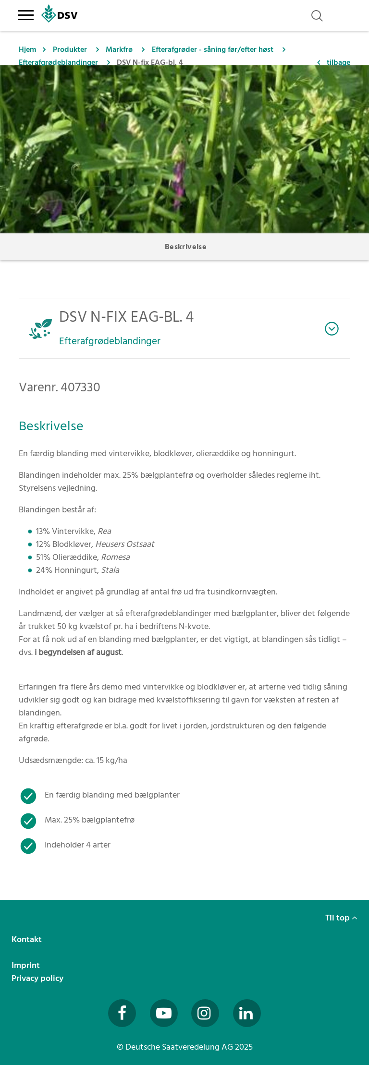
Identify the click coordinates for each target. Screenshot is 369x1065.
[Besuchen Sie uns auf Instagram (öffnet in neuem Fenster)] (205, 1013)
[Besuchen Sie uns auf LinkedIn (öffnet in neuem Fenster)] (247, 1013)
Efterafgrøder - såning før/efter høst (212, 49)
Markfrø (119, 49)
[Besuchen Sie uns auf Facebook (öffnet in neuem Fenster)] (122, 1013)
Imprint (27, 965)
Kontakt (28, 939)
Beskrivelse (186, 247)
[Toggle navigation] (26, 13)
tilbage (338, 62)
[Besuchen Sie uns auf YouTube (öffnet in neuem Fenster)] (164, 1013)
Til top (341, 918)
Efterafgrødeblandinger (58, 62)
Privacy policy (38, 978)
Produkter (70, 49)
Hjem (27, 49)
